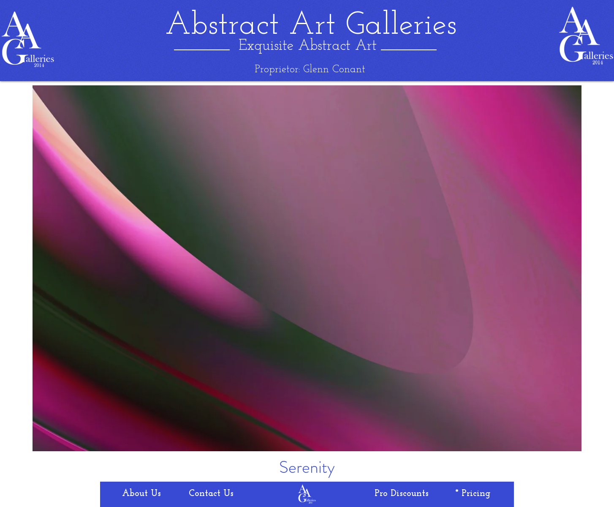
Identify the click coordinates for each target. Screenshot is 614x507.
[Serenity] (307, 467)
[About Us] (141, 493)
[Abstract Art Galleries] (310, 25)
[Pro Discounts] (402, 493)
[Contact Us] (211, 493)
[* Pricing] (473, 493)
